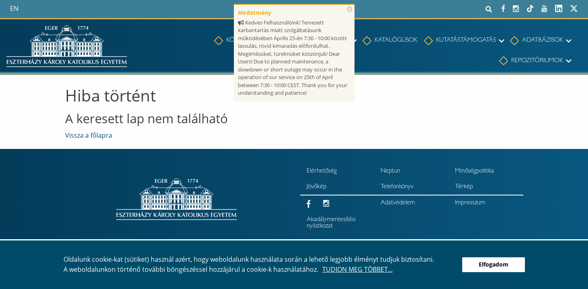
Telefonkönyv (397, 187)
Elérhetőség (322, 171)
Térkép (464, 187)
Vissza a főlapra (88, 135)
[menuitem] (393, 41)
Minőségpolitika (474, 171)
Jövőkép (316, 187)
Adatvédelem (398, 203)
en (14, 8)
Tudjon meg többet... (357, 269)
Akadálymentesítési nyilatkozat (331, 223)
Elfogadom (493, 264)
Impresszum (470, 203)
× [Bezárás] (350, 9)
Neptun (390, 171)
